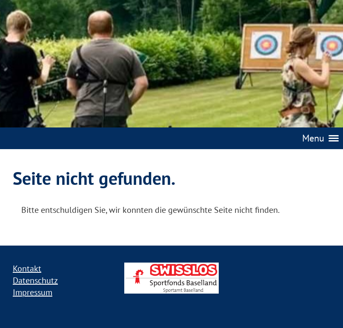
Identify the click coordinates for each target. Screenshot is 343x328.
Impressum (32, 292)
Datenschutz (35, 280)
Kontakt (27, 268)
